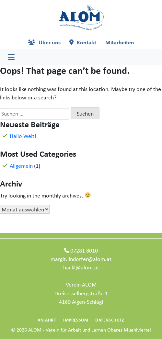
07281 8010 (84, 250)
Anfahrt (47, 320)
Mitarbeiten (119, 42)
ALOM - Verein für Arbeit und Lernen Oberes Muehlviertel (89, 329)
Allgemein (21, 165)
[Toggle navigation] (11, 57)
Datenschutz (109, 320)
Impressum (75, 320)
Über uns (50, 42)
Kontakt (86, 42)
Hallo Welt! (23, 136)
